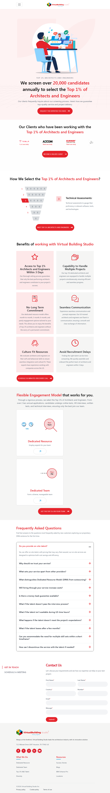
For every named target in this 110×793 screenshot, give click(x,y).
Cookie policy (34, 789)
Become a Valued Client (55, 154)
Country (49, 689)
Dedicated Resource (23, 763)
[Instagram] (29, 751)
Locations (59, 776)
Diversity (19, 776)
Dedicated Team (21, 767)
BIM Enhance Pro (62, 772)
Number (81, 689)
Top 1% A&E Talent (22, 772)
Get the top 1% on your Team (55, 511)
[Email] (77, 702)
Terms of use (47, 789)
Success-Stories (61, 763)
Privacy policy (20, 789)
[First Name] (61, 684)
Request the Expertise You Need (55, 111)
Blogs (58, 767)
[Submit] (51, 719)
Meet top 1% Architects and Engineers (55, 227)
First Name (50, 680)
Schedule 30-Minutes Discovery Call (35, 378)
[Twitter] (24, 751)
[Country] (61, 693)
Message (49, 708)
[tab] (35, 189)
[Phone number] (93, 693)
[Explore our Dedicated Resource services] (55, 432)
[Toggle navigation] (19, 4)
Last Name (82, 680)
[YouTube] (40, 751)
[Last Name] (93, 684)
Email (48, 699)
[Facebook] (18, 751)
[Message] (77, 712)
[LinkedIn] (34, 751)
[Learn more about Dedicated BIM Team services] (55, 482)
